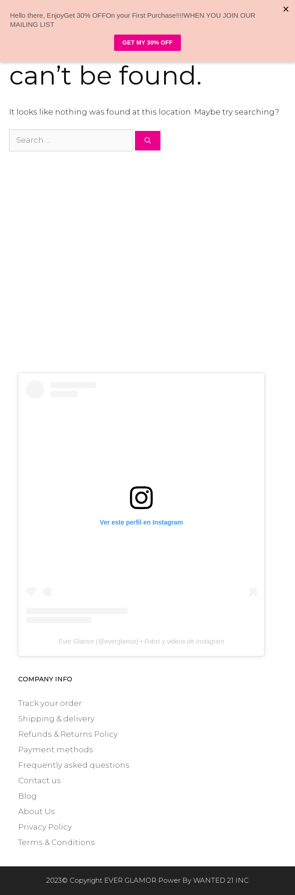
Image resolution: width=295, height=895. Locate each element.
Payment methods (55, 749)
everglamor (120, 641)
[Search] (147, 140)
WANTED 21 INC (221, 880)
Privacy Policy (45, 826)
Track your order (50, 703)
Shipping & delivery (56, 718)
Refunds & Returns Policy (68, 734)
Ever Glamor (77, 641)
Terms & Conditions (56, 842)
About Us (36, 811)
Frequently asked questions (74, 765)
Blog (27, 795)
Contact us (39, 780)
